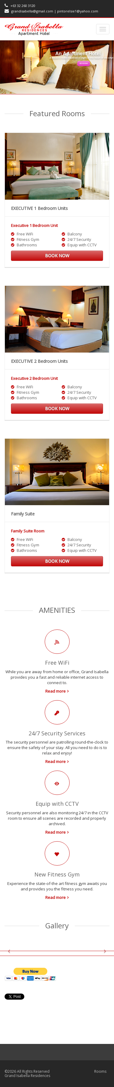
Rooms (100, 1071)
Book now (57, 255)
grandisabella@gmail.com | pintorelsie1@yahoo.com (51, 11)
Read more (55, 691)
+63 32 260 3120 (20, 5)
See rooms (83, 63)
